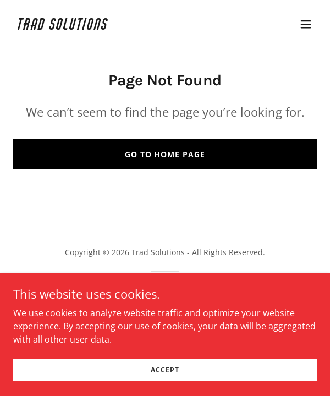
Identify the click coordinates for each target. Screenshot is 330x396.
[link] (119, 26)
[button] (306, 24)
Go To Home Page (165, 154)
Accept (165, 370)
